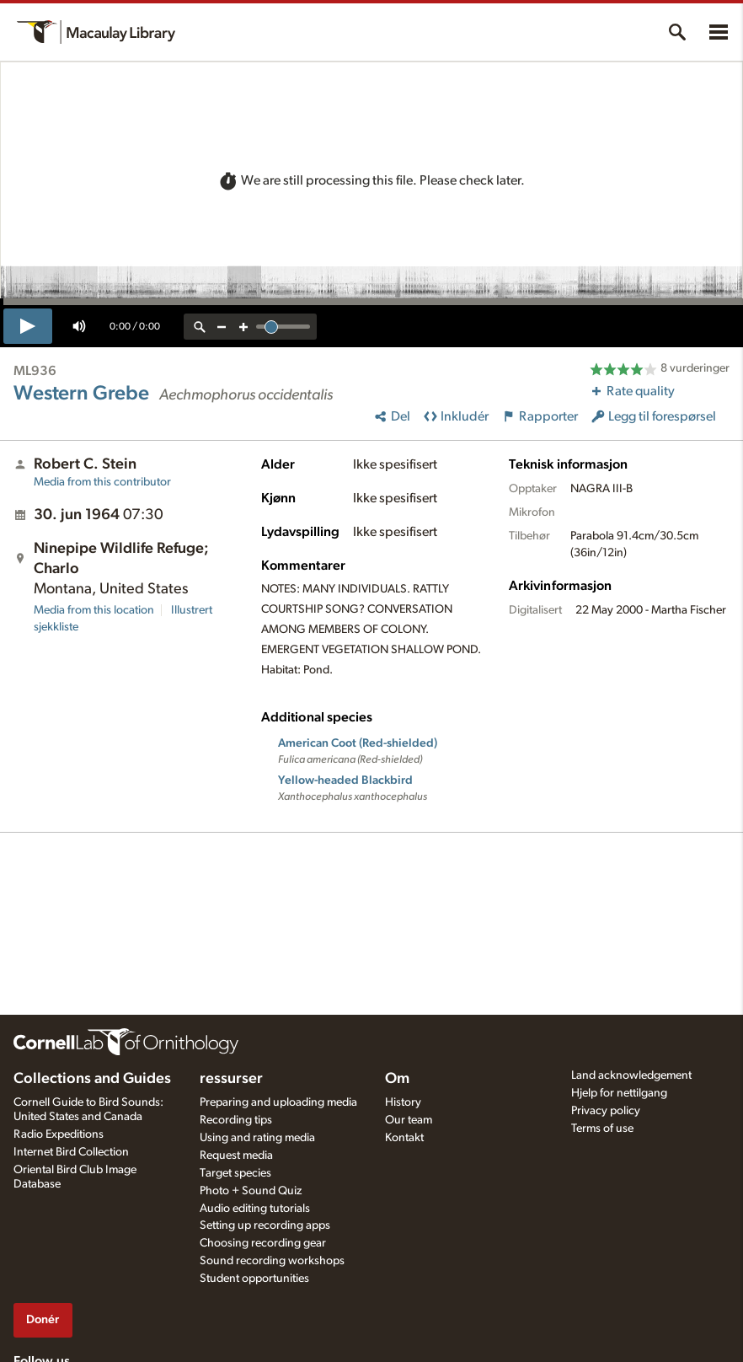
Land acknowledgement (631, 1075)
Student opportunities (254, 1278)
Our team (408, 1120)
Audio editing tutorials (255, 1209)
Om (397, 1078)
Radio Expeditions (58, 1134)
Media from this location (94, 610)
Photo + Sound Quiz (251, 1191)
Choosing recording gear (263, 1243)
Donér (42, 1319)
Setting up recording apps (265, 1225)
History (403, 1102)
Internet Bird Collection (71, 1152)
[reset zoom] (199, 326)
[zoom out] (221, 326)
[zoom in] (243, 326)
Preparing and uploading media (278, 1102)
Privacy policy (605, 1111)
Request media (236, 1155)
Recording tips (236, 1120)
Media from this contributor (102, 482)
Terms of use (602, 1128)
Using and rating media (257, 1138)
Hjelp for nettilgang (619, 1093)
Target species (235, 1173)
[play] (27, 326)
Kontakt (404, 1138)
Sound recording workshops (272, 1261)
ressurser (231, 1078)
